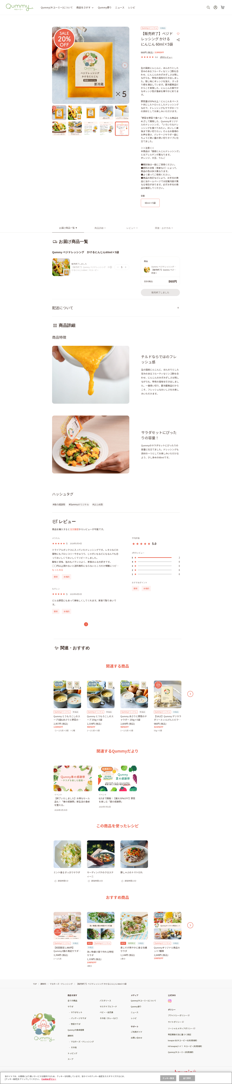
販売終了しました (160, 292)
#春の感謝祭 (59, 504)
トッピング (72, 1053)
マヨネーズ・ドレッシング (82, 1041)
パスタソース (105, 1000)
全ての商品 (72, 1000)
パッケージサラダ (78, 1018)
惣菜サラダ (75, 1024)
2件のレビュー (166, 57)
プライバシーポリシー (177, 1015)
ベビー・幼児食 (106, 1012)
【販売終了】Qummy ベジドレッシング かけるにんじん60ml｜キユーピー (90, 268)
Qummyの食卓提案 (76, 1029)
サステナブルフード (108, 1006)
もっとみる (57, 569)
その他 (74, 1047)
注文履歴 (74, 529)
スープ (70, 1059)
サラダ (70, 1006)
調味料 (70, 1035)
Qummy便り (105, 7)
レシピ (131, 7)
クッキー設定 (168, 1078)
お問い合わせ (136, 1037)
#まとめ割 (97, 504)
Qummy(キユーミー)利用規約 (180, 1052)
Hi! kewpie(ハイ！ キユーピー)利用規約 (185, 1046)
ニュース (119, 7)
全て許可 (187, 1078)
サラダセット (76, 1012)
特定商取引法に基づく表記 (179, 1034)
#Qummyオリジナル (79, 504)
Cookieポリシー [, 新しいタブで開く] (48, 1079)
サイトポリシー (174, 1021)
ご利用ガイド (136, 1031)
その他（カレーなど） (109, 1018)
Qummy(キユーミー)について (57, 7)
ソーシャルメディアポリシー (180, 1028)
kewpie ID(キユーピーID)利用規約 (182, 1040)
